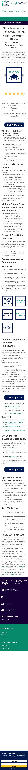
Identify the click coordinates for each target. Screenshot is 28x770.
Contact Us (4, 632)
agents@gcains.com (13, 450)
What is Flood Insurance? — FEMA (13, 420)
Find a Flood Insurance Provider (12, 426)
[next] (23, 75)
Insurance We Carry (6, 635)
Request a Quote (13, 456)
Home (2, 631)
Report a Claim (5, 648)
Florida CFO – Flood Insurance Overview (14, 430)
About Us (3, 634)
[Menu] (14, 19)
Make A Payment (5, 646)
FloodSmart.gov (8, 406)
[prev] (5, 75)
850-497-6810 (8, 597)
